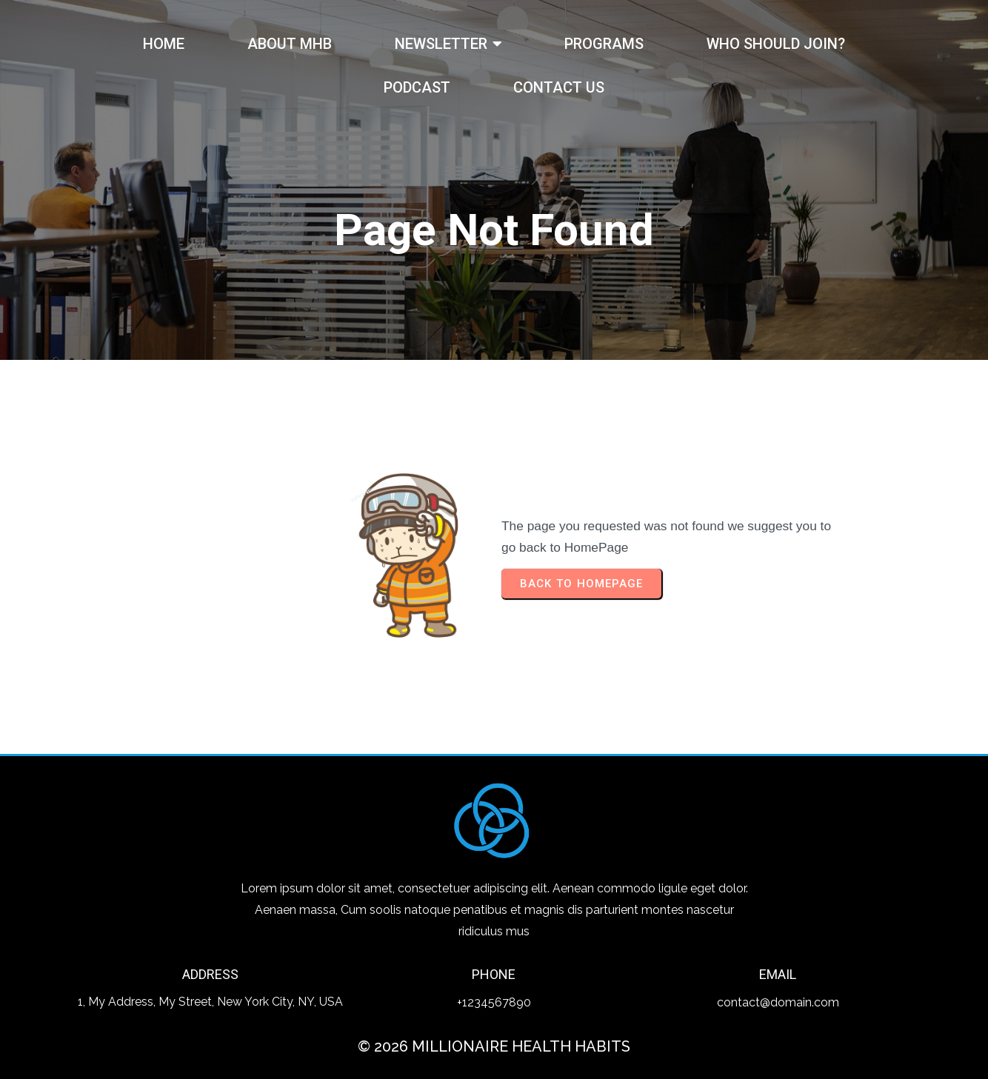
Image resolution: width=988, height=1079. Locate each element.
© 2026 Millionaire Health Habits (494, 1046)
